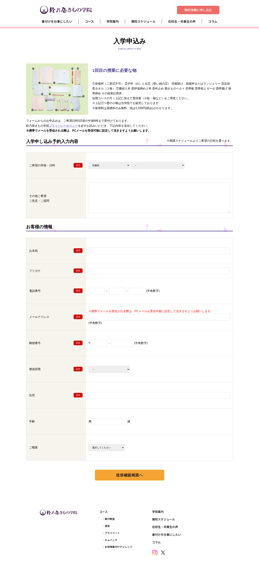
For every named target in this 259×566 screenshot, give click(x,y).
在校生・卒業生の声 (182, 21)
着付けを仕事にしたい (57, 21)
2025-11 (158, 165)
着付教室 (110, 519)
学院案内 (112, 21)
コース (89, 21)
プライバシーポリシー (63, 125)
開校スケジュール (143, 21)
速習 (107, 526)
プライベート (112, 533)
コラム (212, 21)
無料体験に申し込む (198, 10)
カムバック (111, 540)
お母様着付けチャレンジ (118, 547)
